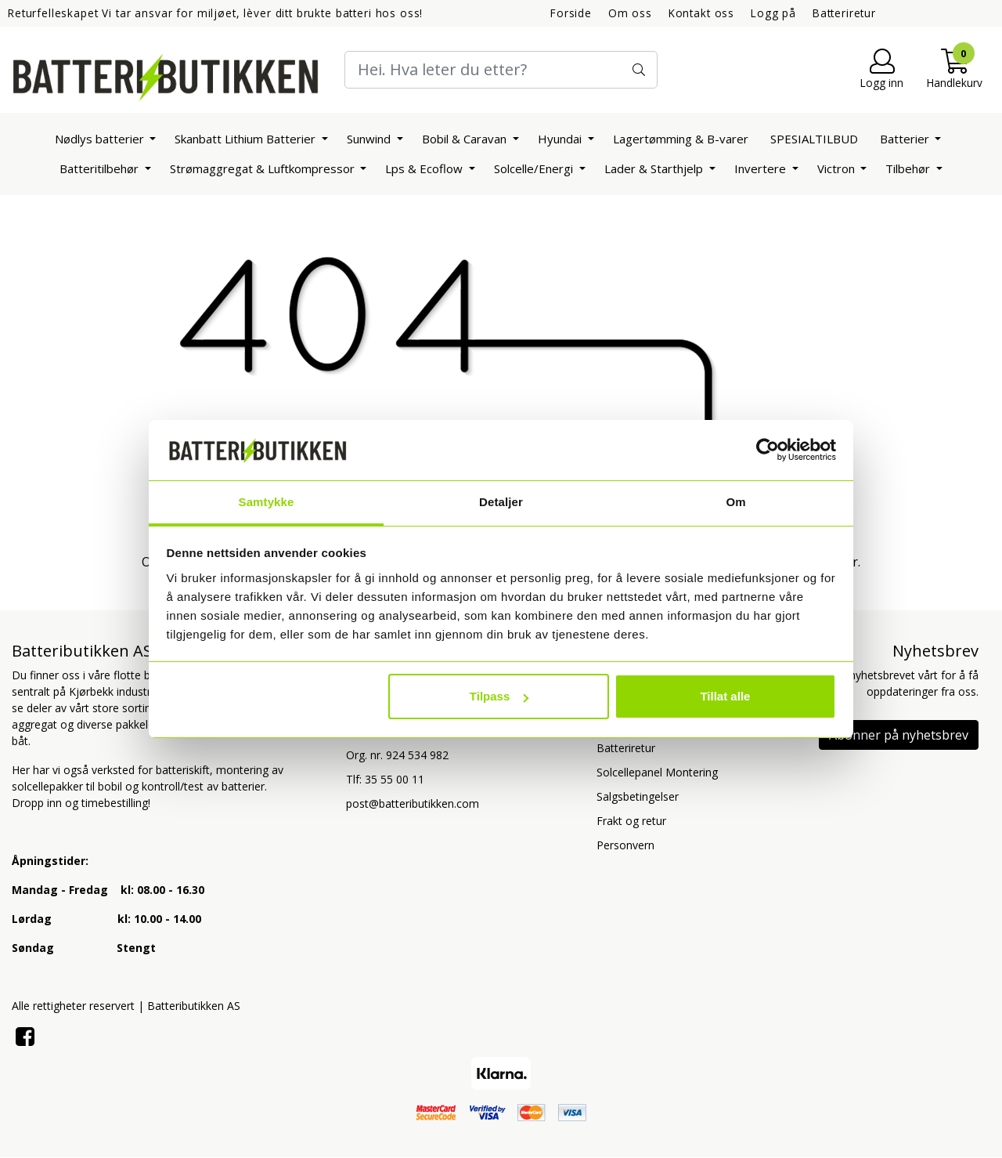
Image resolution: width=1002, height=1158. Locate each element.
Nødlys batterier (101, 139)
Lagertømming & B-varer (680, 139)
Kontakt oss (701, 12)
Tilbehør (909, 168)
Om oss (630, 12)
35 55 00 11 (394, 779)
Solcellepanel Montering (657, 772)
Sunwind (370, 139)
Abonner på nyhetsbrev (898, 735)
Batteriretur (844, 12)
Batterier (906, 139)
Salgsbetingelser (638, 796)
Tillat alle (725, 696)
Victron (837, 168)
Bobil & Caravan (466, 139)
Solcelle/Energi (535, 168)
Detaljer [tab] (501, 501)
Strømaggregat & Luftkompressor (264, 168)
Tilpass (499, 696)
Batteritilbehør (100, 168)
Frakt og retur (631, 820)
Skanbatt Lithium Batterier (247, 139)
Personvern (625, 845)
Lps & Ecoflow (425, 168)
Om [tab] (735, 501)
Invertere (761, 168)
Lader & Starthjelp (655, 168)
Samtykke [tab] (266, 501)
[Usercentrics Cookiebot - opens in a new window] (767, 449)
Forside (571, 12)
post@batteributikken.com (412, 803)
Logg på (773, 12)
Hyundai (561, 139)
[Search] (501, 70)
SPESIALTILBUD (814, 139)
